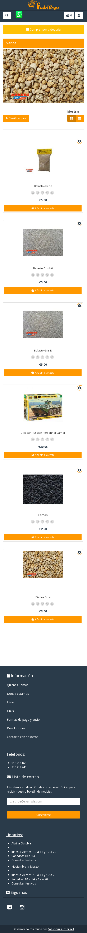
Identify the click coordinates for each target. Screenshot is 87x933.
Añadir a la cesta (43, 208)
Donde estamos (18, 694)
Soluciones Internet (61, 929)
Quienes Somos (17, 685)
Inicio (10, 702)
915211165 (19, 763)
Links (10, 711)
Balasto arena (43, 186)
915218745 (19, 767)
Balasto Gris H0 (43, 268)
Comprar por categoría (43, 29)
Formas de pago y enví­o (23, 720)
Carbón (43, 515)
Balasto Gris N (43, 350)
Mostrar (73, 111)
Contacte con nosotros (22, 737)
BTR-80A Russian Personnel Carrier (43, 433)
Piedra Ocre (43, 597)
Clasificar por (16, 118)
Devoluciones (16, 728)
